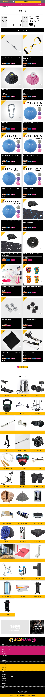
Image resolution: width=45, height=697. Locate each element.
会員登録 (4, 667)
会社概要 (4, 674)
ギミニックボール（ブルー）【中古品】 (31, 122)
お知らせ (4, 671)
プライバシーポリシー (6, 680)
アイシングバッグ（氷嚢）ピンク (30, 89)
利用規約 (4, 678)
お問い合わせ (5, 687)
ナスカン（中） (5, 122)
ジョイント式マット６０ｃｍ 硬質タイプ (11, 352)
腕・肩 (31, 21)
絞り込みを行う (22, 30)
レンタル (31, 16)
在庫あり (31, 18)
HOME (3, 644)
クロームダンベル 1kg (7, 319)
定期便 (37, 16)
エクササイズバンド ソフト (8, 286)
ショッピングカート (6, 665)
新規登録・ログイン (28, 1)
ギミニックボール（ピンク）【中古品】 (31, 155)
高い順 (35, 24)
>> (27, 367)
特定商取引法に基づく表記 (7, 676)
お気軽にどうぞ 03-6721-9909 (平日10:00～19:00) (22, 695)
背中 (38, 20)
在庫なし (37, 18)
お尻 (39, 21)
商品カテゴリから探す (6, 649)
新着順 (39, 24)
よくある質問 (5, 685)
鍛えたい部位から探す (6, 653)
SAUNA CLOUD (5, 655)
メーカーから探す (5, 651)
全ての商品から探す (6, 646)
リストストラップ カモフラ (29, 352)
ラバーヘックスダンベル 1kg (29, 319)
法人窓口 (4, 683)
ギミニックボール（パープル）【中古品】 (11, 221)
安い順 (31, 24)
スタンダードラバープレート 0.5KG (31, 253)
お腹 (34, 20)
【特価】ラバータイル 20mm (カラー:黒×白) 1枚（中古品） (11, 254)
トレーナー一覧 (5, 662)
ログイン (4, 669)
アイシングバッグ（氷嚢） (7, 89)
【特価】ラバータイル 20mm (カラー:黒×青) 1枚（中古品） (32, 221)
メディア (4, 658)
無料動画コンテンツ (6, 660)
